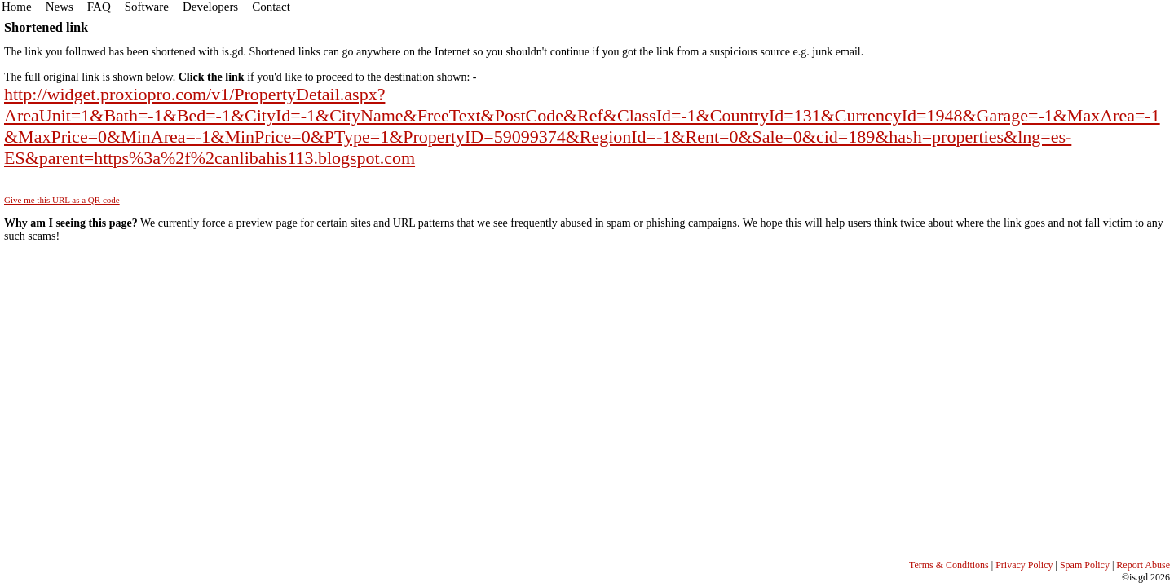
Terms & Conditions (949, 565)
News (59, 6)
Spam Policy (1085, 565)
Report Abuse (1143, 565)
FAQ (99, 6)
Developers (210, 6)
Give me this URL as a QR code (62, 200)
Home (17, 6)
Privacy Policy (1024, 565)
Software (147, 6)
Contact (271, 6)
